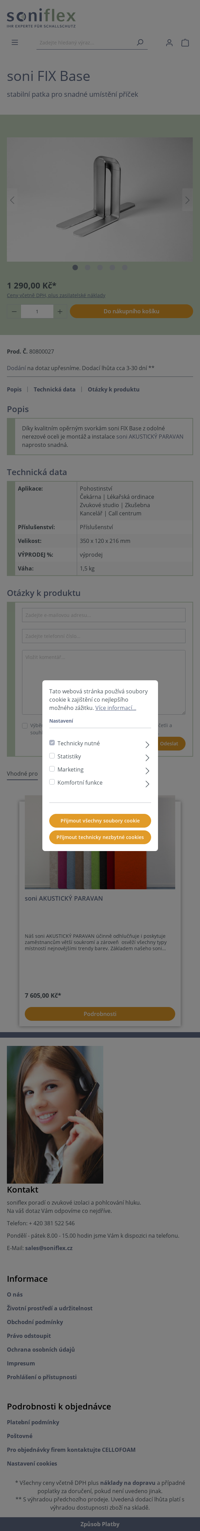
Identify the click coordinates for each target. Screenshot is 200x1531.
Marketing (70, 774)
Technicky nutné (78, 748)
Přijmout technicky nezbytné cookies (100, 841)
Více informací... (115, 712)
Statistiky (69, 761)
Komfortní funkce (80, 787)
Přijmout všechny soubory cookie (100, 825)
